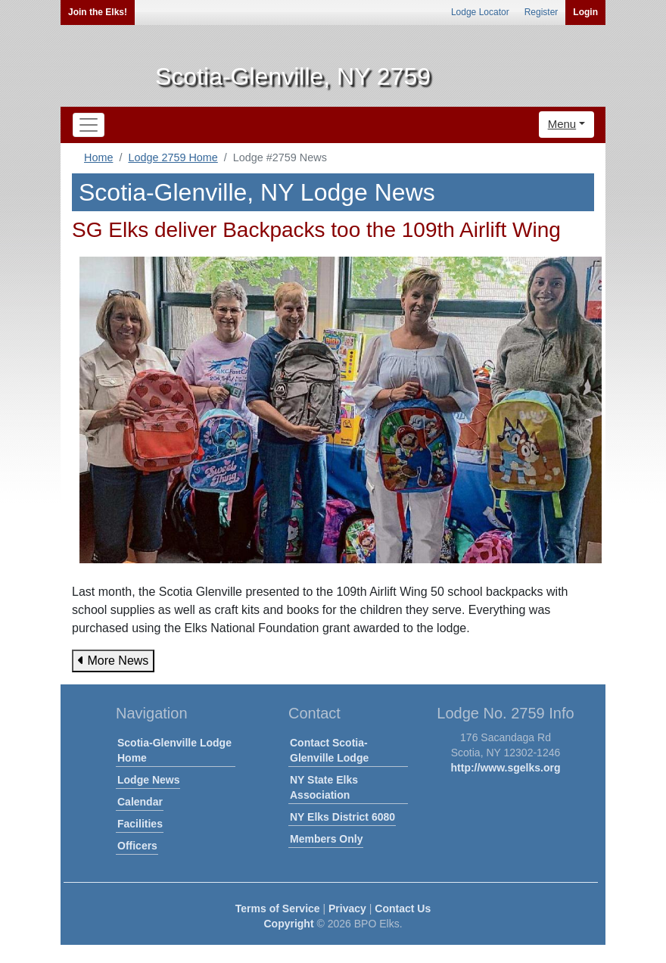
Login (585, 12)
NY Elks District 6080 (342, 817)
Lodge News (148, 780)
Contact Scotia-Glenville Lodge (329, 750)
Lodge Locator (480, 12)
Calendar (140, 802)
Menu (562, 123)
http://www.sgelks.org (506, 768)
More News (113, 660)
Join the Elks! (97, 12)
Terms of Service (277, 908)
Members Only (326, 839)
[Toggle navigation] (88, 125)
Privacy (347, 908)
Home (98, 157)
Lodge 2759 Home (172, 157)
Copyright (288, 924)
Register (541, 12)
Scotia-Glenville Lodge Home (174, 750)
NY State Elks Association (324, 787)
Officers (137, 846)
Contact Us (403, 908)
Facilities (140, 824)
